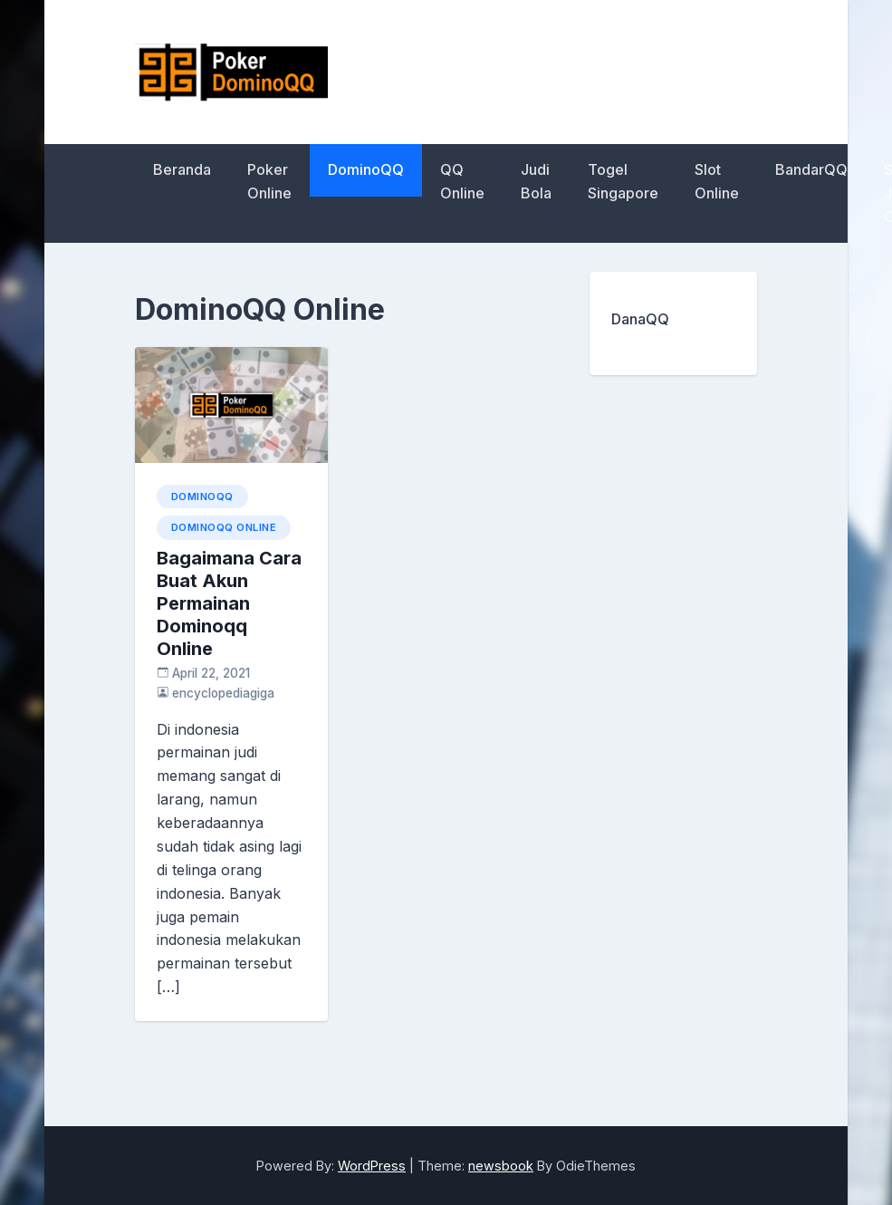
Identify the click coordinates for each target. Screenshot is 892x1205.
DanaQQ (640, 319)
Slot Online (717, 181)
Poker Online (269, 181)
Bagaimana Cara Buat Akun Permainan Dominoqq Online (229, 603)
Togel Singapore (623, 181)
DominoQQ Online (224, 527)
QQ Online (462, 181)
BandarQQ (811, 169)
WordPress (372, 1165)
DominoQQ (366, 169)
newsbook (500, 1165)
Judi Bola (536, 181)
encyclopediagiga (223, 693)
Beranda (182, 169)
